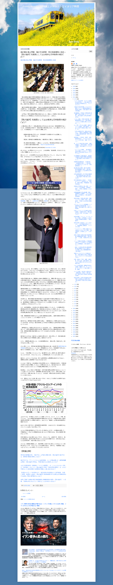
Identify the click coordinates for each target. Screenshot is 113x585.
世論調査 (23, 201)
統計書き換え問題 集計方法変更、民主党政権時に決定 (38, 60)
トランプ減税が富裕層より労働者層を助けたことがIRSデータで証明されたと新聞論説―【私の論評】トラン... (83, 243)
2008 (74, 334)
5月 (75, 297)
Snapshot (73, 353)
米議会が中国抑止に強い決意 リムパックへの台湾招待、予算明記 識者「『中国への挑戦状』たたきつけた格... (83, 188)
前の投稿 (64, 496)
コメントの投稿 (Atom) (29, 499)
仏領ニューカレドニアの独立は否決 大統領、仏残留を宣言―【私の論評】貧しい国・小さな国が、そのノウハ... (83, 212)
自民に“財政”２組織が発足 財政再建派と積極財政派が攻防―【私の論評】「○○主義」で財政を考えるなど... (83, 237)
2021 (74, 97)
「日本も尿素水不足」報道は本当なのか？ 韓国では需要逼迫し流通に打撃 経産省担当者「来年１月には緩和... (83, 133)
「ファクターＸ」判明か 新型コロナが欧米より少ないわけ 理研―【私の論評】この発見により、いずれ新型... (83, 230)
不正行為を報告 (75, 340)
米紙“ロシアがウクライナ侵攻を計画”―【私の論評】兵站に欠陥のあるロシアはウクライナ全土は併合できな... (83, 255)
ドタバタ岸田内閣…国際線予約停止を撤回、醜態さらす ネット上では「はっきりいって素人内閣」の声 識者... (83, 267)
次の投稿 (23, 496)
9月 (75, 288)
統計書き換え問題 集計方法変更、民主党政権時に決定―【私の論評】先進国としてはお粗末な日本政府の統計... (83, 169)
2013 (74, 323)
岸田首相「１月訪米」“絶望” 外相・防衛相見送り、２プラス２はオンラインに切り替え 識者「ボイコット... (83, 139)
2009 (74, 332)
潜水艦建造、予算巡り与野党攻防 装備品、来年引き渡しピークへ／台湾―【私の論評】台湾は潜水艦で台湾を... (83, 115)
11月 (75, 284)
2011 (74, 327)
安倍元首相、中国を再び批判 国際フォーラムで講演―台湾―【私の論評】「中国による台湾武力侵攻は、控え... (83, 200)
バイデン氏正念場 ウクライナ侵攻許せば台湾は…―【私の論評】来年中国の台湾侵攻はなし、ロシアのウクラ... (83, 102)
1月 (75, 305)
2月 (75, 303)
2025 (74, 88)
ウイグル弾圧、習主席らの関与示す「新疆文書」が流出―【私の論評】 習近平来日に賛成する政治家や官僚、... (83, 273)
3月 (75, 301)
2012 (74, 325)
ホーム (43, 496)
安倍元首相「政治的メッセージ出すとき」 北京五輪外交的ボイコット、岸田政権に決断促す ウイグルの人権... (83, 224)
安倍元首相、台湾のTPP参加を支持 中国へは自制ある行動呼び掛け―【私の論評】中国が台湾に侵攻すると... (83, 279)
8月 (75, 290)
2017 (74, 315)
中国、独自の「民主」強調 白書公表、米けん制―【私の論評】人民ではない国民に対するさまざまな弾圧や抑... (83, 261)
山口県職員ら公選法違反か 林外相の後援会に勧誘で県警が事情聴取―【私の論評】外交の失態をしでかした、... (83, 157)
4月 (75, 299)
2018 (74, 312)
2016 (74, 317)
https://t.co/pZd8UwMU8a (47, 144)
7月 (75, 293)
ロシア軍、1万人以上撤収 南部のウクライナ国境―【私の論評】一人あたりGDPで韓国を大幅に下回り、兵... (83, 127)
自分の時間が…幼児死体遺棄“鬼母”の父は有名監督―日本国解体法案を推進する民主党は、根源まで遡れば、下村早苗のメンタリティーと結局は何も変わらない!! (47, 551)
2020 (74, 308)
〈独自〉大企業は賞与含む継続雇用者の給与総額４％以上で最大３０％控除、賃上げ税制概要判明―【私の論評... (83, 249)
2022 (74, 95)
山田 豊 (75, 63)
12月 (75, 99)
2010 (74, 329)
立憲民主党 (35, 201)
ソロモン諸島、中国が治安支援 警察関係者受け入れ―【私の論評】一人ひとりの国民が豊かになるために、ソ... (83, 121)
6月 (75, 295)
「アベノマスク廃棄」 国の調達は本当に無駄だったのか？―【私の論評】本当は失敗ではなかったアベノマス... (83, 151)
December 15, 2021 (50, 147)
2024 (74, 90)
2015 (74, 319)
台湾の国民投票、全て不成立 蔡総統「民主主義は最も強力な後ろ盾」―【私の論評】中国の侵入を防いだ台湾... (83, 176)
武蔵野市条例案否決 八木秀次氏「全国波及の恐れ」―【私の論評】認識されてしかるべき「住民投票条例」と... (83, 163)
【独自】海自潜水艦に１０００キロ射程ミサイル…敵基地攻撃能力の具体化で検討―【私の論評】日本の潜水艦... (83, 108)
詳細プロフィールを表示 (77, 80)
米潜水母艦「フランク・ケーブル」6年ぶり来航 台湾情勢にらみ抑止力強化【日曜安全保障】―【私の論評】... (83, 218)
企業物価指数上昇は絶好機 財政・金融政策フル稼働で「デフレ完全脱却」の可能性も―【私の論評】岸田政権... (83, 194)
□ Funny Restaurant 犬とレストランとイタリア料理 (50, 6)
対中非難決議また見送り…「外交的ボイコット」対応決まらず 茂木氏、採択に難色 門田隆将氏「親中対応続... (83, 182)
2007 (74, 336)
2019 (74, 310)
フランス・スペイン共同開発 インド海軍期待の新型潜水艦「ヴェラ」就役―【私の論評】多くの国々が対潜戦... (83, 206)
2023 (74, 92)
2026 (74, 86)
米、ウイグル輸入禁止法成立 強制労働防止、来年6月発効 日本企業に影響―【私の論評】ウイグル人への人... (83, 145)
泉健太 (46, 201)
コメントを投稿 (26, 493)
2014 (74, 321)
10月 (75, 286)
